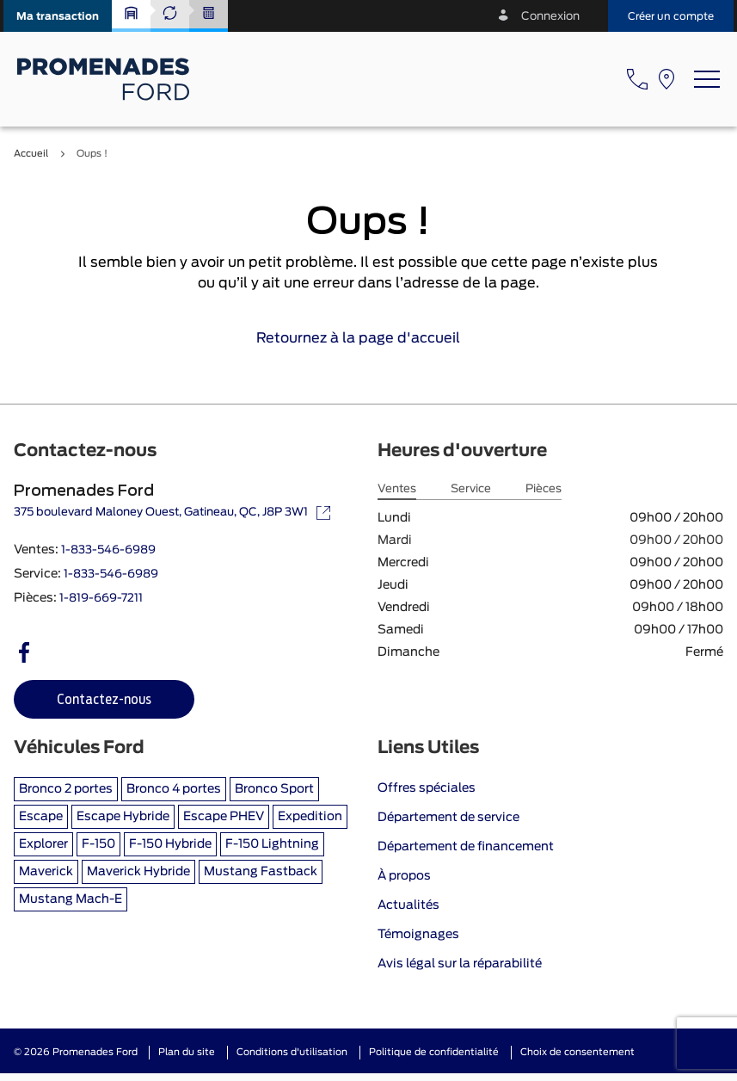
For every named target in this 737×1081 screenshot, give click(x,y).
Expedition (310, 817)
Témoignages (418, 935)
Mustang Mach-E (70, 899)
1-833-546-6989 (108, 550)
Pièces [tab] (543, 489)
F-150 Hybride (170, 844)
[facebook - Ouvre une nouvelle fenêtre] (24, 652)
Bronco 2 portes (66, 789)
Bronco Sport (274, 789)
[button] (57, 16)
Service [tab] (471, 489)
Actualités (408, 905)
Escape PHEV (223, 817)
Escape (41, 817)
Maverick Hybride (138, 872)
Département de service (448, 818)
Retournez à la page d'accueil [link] (368, 338)
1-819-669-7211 (101, 598)
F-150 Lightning (272, 844)
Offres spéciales (427, 788)
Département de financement (466, 847)
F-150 (98, 844)
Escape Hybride (123, 817)
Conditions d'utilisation (291, 1052)
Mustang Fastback (260, 872)
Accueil (31, 153)
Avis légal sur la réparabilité (460, 964)
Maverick (46, 872)
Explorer (43, 844)
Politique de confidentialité (434, 1052)
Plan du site (186, 1052)
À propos (404, 876)
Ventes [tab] (397, 489)
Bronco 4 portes (173, 789)
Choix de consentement (577, 1052)
